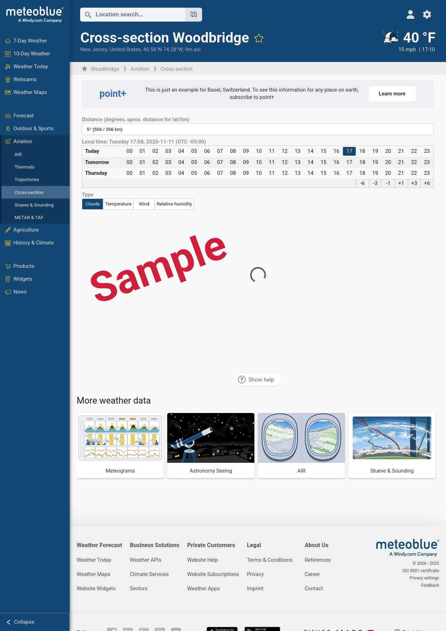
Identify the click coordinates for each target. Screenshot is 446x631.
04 (181, 151)
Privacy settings (424, 578)
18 (362, 151)
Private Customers (211, 545)
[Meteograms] (120, 445)
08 (233, 151)
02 (155, 151)
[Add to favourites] (259, 38)
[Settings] (427, 14)
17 (349, 151)
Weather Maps (93, 574)
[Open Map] (193, 15)
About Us (316, 545)
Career (312, 574)
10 (259, 151)
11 (272, 151)
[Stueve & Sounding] (392, 445)
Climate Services (149, 574)
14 (311, 151)
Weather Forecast (99, 545)
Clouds (92, 204)
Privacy (255, 574)
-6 (362, 183)
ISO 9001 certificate (420, 571)
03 (168, 151)
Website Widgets (96, 588)
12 (285, 151)
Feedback (430, 585)
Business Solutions (154, 545)
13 (298, 151)
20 (388, 151)
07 (220, 151)
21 (401, 151)
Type (87, 194)
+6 (427, 183)
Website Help (202, 560)
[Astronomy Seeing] (210, 445)
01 (142, 151)
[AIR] (301, 445)
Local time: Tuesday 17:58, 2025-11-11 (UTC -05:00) (144, 142)
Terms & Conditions (270, 560)
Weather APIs (145, 560)
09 (246, 151)
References (318, 560)
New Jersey (93, 49)
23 (427, 151)
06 (207, 151)
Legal (254, 545)
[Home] (35, 14)
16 (336, 151)
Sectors (139, 588)
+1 (401, 183)
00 (129, 151)
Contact (314, 588)
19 (375, 151)
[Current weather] (408, 41)
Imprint (255, 588)
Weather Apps (203, 588)
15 (323, 151)
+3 (414, 183)
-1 (388, 183)
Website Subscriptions (213, 574)
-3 (375, 183)
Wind (144, 204)
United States (125, 49)
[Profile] (410, 14)
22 (414, 151)
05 (194, 151)
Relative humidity (174, 204)
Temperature (118, 204)
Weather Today (94, 560)
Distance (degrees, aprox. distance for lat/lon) (135, 119)
